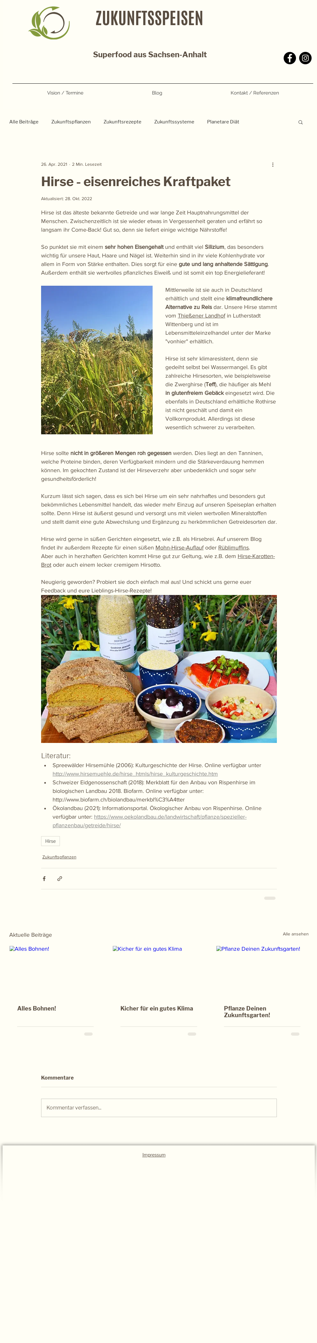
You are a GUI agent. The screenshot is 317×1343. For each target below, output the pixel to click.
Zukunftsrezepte (122, 122)
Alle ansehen (296, 933)
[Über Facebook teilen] (44, 879)
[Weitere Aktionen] (273, 164)
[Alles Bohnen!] (56, 971)
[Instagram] (305, 58)
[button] (301, 121)
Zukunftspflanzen (71, 122)
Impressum (154, 1155)
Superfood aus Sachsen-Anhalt (150, 54)
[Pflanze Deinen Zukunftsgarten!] (262, 971)
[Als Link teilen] (60, 879)
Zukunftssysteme (174, 122)
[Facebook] (290, 58)
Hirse (50, 841)
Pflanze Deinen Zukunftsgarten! (247, 1011)
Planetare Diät (223, 122)
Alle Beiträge (24, 122)
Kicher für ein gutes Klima (156, 1008)
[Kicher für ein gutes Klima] (159, 971)
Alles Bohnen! (36, 1008)
